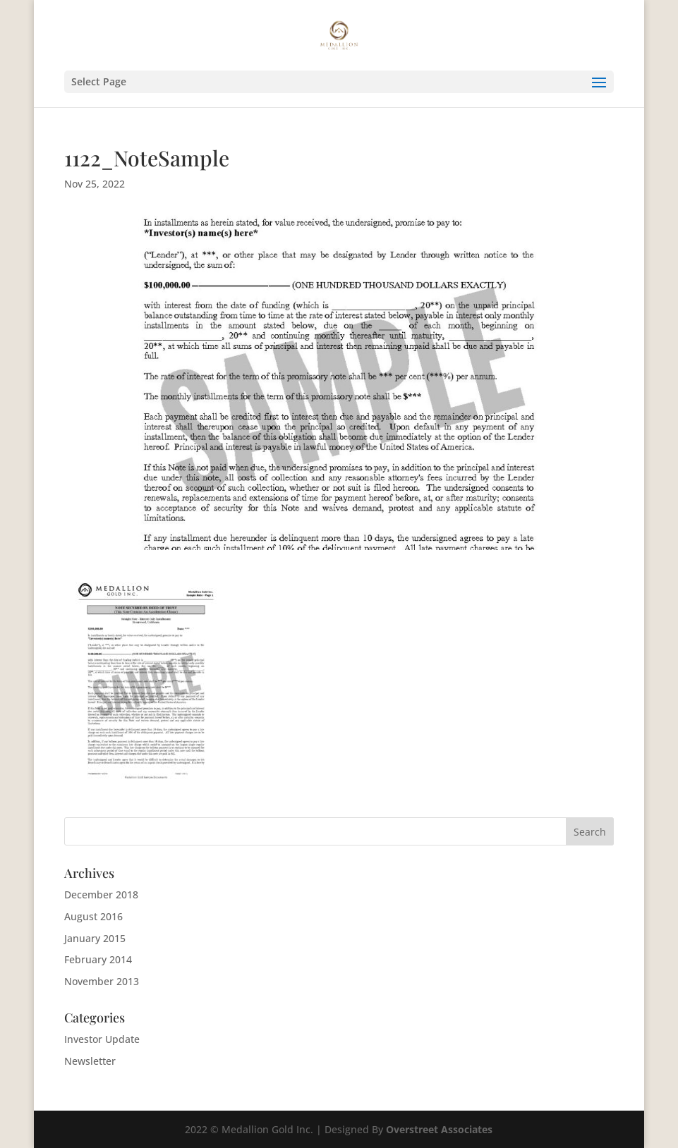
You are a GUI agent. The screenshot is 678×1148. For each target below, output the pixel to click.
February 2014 (98, 959)
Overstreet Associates (439, 1129)
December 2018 (101, 894)
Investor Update (102, 1039)
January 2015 (95, 938)
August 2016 (93, 916)
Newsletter (90, 1061)
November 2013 (101, 981)
